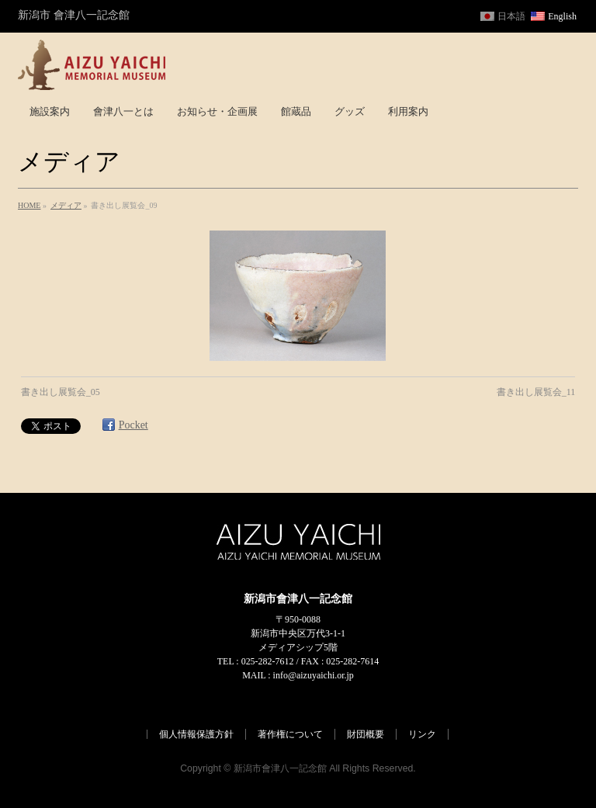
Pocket (133, 425)
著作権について (290, 734)
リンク (422, 734)
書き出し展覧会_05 (60, 392)
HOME (29, 205)
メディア (65, 205)
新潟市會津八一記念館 (280, 768)
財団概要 (365, 734)
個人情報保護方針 (196, 734)
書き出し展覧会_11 (536, 392)
